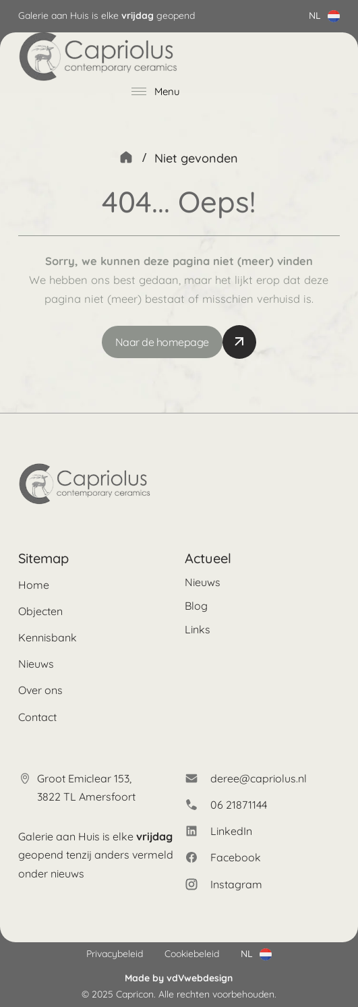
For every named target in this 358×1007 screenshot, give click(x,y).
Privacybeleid (114, 954)
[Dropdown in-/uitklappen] (334, 16)
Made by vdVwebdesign (179, 978)
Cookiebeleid (192, 954)
